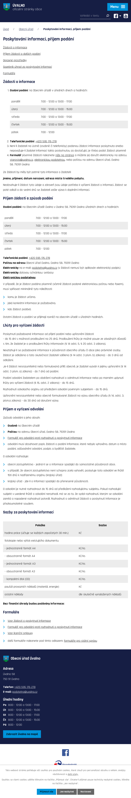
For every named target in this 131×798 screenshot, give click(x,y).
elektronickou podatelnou (49, 160)
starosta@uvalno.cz (21, 160)
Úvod (6, 29)
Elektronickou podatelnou (19, 277)
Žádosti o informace (15, 47)
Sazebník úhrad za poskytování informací (27, 67)
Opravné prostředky (15, 60)
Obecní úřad (26, 29)
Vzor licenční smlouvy (20, 633)
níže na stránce (64, 155)
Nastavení (86, 791)
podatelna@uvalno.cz (44, 268)
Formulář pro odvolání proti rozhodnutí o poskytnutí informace (45, 438)
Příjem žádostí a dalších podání (21, 54)
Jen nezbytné (67, 791)
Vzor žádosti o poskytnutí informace (29, 621)
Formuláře (9, 73)
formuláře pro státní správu (80, 641)
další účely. (73, 774)
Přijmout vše (46, 791)
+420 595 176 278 (46, 141)
